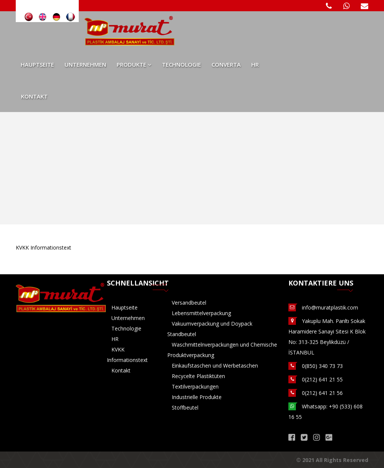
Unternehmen (85, 64)
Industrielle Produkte (197, 397)
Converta (226, 64)
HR (255, 64)
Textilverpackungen (195, 386)
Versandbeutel (189, 302)
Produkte (134, 64)
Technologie (181, 64)
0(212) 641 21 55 (322, 379)
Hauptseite (37, 64)
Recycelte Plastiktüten (198, 376)
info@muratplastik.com (330, 307)
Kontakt (34, 96)
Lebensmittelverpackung (201, 313)
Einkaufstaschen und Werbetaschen (215, 365)
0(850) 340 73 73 (322, 365)
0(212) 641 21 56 (322, 392)
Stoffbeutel (185, 407)
